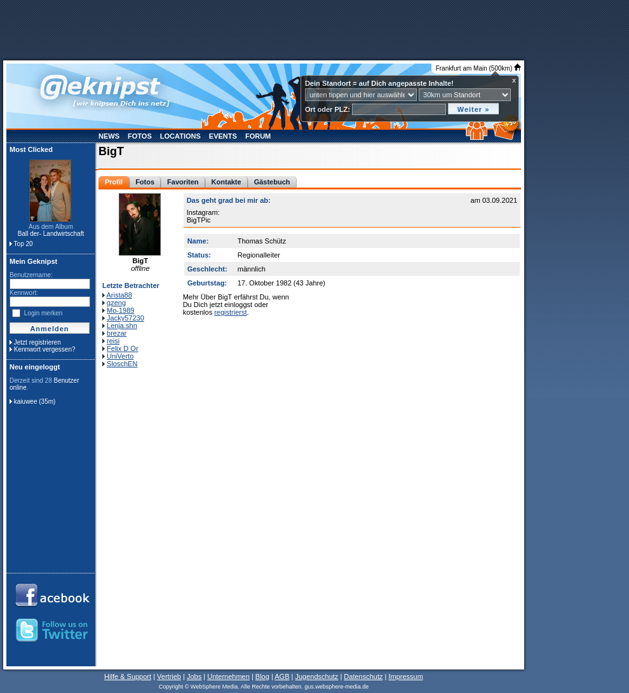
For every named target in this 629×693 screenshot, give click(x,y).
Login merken (43, 313)
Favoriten (183, 182)
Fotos (140, 136)
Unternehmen (228, 676)
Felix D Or (123, 348)
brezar (116, 333)
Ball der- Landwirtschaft (51, 233)
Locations (180, 136)
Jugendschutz (316, 676)
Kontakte (226, 182)
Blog (262, 676)
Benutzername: (31, 274)
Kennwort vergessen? (45, 349)
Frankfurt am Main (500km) (478, 68)
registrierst (230, 312)
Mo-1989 (120, 310)
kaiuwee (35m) (35, 401)
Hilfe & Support (127, 676)
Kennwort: (24, 292)
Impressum (405, 676)
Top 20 (23, 243)
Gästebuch (272, 182)
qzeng (116, 302)
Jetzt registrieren (37, 342)
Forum (258, 136)
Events (223, 136)
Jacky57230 (125, 318)
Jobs (194, 676)
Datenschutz (363, 676)
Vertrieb (169, 676)
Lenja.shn (122, 325)
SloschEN (122, 363)
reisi (113, 341)
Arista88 (119, 295)
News (108, 136)
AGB (281, 676)
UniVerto (120, 356)
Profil (114, 182)
